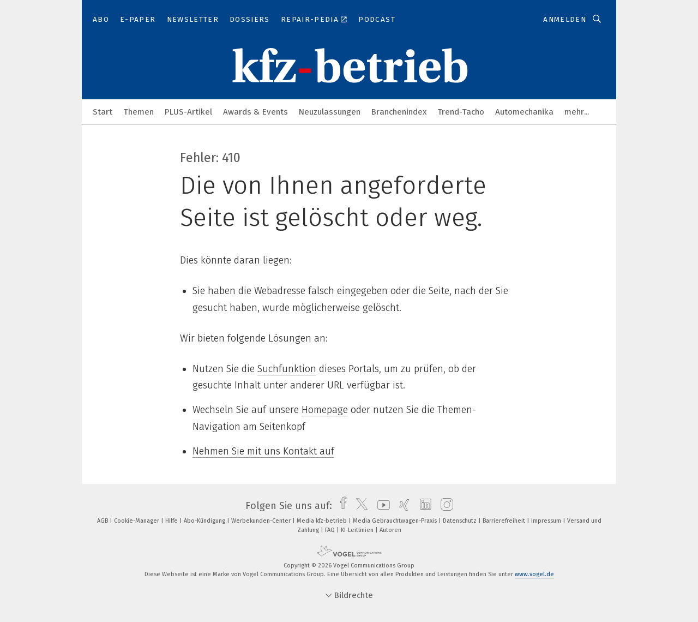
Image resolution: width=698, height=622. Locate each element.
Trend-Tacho (460, 112)
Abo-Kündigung (205, 520)
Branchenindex (398, 112)
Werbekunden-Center (261, 520)
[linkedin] (422, 506)
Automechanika (524, 112)
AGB (103, 520)
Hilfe (172, 520)
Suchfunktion (286, 369)
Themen (138, 112)
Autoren (390, 530)
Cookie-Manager (137, 520)
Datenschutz (460, 520)
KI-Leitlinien (358, 530)
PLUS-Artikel (188, 112)
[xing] (402, 506)
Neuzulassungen (329, 112)
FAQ (330, 530)
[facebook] (340, 506)
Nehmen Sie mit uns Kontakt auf (263, 451)
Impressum (547, 520)
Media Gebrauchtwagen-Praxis (395, 520)
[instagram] (444, 506)
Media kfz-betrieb (322, 520)
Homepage (325, 410)
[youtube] (381, 506)
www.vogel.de (534, 574)
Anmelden (564, 19)
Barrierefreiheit (505, 520)
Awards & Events (255, 112)
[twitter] (359, 506)
